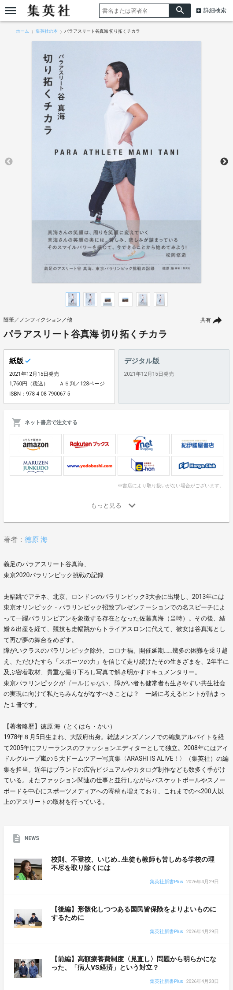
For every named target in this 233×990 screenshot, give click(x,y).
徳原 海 (36, 539)
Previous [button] (9, 162)
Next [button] (224, 162)
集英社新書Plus (166, 882)
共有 (205, 320)
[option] (116, 161)
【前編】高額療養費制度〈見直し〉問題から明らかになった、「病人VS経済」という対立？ (133, 963)
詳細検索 (214, 10)
